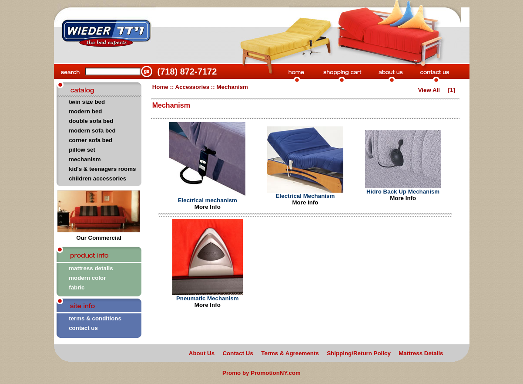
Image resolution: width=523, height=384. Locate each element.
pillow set (82, 149)
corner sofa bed (90, 140)
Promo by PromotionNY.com (261, 373)
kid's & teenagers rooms (102, 169)
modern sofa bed (92, 130)
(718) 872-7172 (187, 71)
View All (429, 90)
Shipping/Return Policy (359, 353)
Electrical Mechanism (305, 196)
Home (160, 87)
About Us (202, 353)
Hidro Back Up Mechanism (402, 191)
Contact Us (237, 353)
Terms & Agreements (290, 353)
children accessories (97, 178)
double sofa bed (91, 121)
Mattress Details (421, 353)
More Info (207, 207)
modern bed (85, 111)
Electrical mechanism (207, 200)
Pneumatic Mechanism (207, 298)
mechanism (85, 159)
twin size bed (87, 102)
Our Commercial (98, 235)
